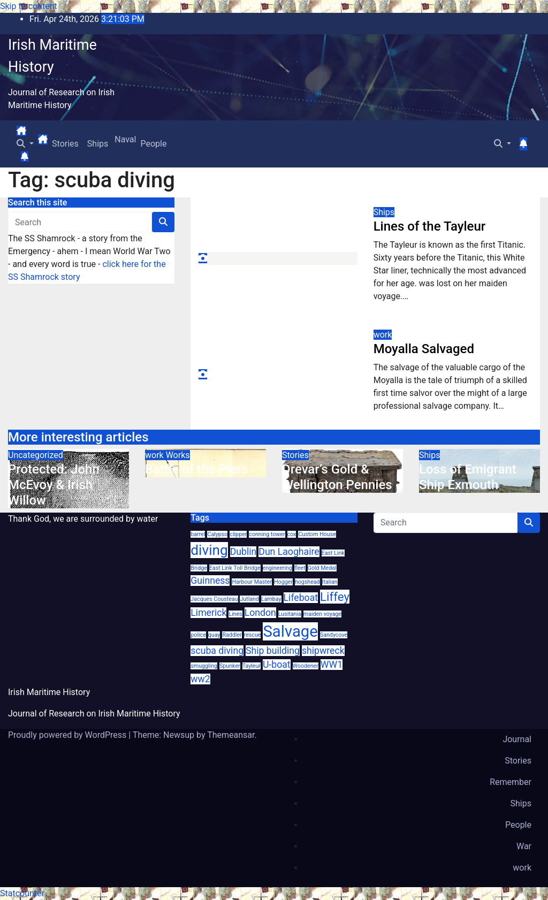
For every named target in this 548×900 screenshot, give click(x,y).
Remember (510, 782)
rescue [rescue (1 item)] (252, 634)
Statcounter (22, 893)
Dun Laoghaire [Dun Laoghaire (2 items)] (288, 551)
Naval (124, 139)
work (383, 335)
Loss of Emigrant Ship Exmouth (467, 477)
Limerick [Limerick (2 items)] (208, 612)
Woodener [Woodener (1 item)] (305, 665)
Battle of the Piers (196, 469)
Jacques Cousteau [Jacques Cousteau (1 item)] (214, 599)
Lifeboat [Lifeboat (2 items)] (301, 597)
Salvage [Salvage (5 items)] (290, 631)
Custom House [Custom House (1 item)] (317, 534)
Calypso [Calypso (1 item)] (217, 534)
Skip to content (28, 6)
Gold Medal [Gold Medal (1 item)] (322, 568)
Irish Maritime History (49, 692)
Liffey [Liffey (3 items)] (334, 597)
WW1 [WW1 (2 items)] (331, 664)
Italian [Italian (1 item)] (330, 581)
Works (178, 455)
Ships (97, 144)
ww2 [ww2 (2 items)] (200, 679)
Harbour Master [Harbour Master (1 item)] (252, 581)
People (153, 144)
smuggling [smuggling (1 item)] (204, 665)
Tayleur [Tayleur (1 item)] (251, 665)
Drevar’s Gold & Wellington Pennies (337, 477)
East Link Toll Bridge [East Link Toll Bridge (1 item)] (235, 568)
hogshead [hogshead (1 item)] (307, 581)
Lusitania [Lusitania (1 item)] (289, 614)
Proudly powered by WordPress (68, 735)
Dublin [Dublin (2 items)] (243, 551)
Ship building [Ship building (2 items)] (273, 650)
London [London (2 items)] (260, 612)
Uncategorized (35, 455)
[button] (25, 144)
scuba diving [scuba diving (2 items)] (217, 650)
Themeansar (230, 735)
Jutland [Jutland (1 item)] (249, 599)
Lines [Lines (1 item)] (235, 614)
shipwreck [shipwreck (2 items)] (323, 650)
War (523, 846)
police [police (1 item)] (198, 634)
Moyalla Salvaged (424, 348)
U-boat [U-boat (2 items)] (277, 664)
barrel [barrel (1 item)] (198, 534)
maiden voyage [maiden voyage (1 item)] (322, 614)
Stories (65, 144)
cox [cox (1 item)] (291, 534)
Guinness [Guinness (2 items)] (210, 580)
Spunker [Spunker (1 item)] (229, 665)
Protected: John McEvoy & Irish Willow (54, 485)
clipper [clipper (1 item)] (238, 534)
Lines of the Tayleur (430, 226)
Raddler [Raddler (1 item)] (231, 634)
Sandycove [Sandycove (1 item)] (333, 634)
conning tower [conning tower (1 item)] (267, 534)
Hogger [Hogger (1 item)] (283, 581)
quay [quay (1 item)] (214, 634)
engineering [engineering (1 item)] (277, 568)
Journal (517, 739)
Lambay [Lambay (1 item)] (271, 599)
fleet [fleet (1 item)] (300, 568)
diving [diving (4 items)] (209, 550)
